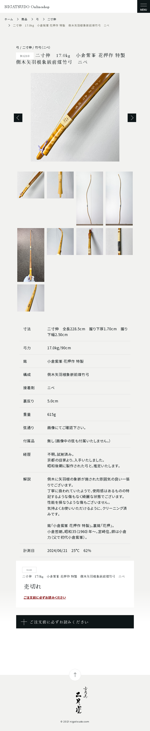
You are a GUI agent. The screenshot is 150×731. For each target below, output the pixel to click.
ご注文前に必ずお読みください (45, 597)
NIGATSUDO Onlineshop (27, 6)
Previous (18, 118)
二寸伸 (52, 19)
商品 (24, 19)
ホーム (8, 19)
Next (132, 118)
